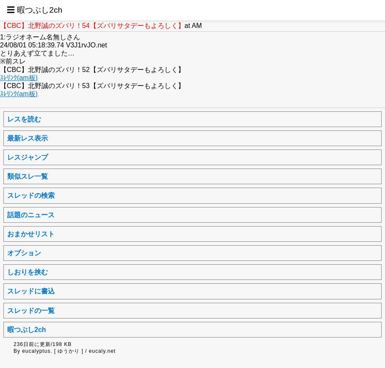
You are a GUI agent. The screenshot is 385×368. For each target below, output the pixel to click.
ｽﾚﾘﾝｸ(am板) (19, 77)
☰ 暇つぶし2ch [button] (34, 10)
